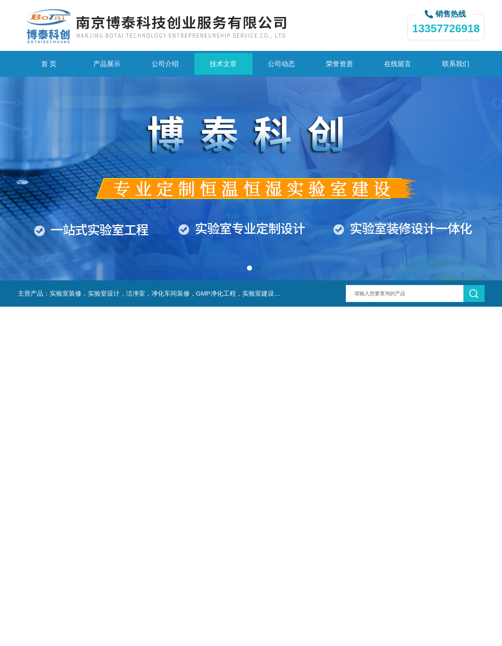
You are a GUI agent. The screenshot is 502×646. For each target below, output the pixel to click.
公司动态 (281, 63)
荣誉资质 (339, 63)
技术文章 (223, 63)
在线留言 (397, 63)
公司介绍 (165, 63)
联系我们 (455, 63)
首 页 (48, 63)
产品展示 (107, 63)
